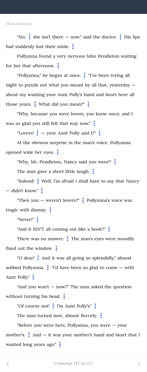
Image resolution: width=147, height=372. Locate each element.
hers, (60, 325)
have (95, 181)
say (110, 181)
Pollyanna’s (98, 200)
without (14, 296)
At (19, 142)
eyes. (49, 152)
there (58, 37)
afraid (68, 181)
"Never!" (25, 219)
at (66, 75)
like (82, 229)
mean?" (77, 104)
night (11, 85)
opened (13, 152)
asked (97, 287)
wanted (13, 344)
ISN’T (38, 229)
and (100, 94)
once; (114, 114)
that (26, 66)
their (50, 46)
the (96, 37)
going (78, 258)
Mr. (34, 162)
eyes (99, 239)
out (43, 85)
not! (45, 306)
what (54, 85)
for (9, 66)
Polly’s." (84, 306)
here (123, 94)
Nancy (70, 162)
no (43, 239)
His (127, 37)
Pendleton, (50, 162)
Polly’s (75, 94)
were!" (104, 162)
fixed (11, 248)
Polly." (23, 277)
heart (111, 94)
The (21, 171)
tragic (12, 210)
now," (76, 37)
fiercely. (89, 315)
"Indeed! (25, 181)
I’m (57, 181)
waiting (128, 56)
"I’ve (92, 75)
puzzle (31, 85)
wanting (36, 94)
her (17, 66)
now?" (62, 287)
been (104, 75)
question (122, 287)
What (44, 104)
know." (31, 190)
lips (136, 37)
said (87, 37)
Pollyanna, (78, 325)
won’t (43, 287)
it (29, 229)
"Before (24, 325)
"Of (20, 306)
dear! (29, 258)
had (10, 46)
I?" (93, 133)
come (111, 267)
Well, (47, 181)
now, (58, 315)
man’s (89, 142)
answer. (56, 239)
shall (83, 181)
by (87, 85)
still (45, 123)
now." (85, 123)
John (91, 56)
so (18, 123)
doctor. (109, 37)
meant (76, 85)
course (32, 306)
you (65, 85)
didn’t (17, 190)
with (25, 210)
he (45, 75)
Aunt (62, 94)
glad (26, 123)
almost (124, 258)
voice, (102, 142)
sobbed (13, 267)
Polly (75, 133)
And (46, 258)
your (51, 94)
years (39, 344)
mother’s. (15, 335)
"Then (23, 200)
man (31, 171)
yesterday (119, 85)
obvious (40, 142)
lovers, (78, 114)
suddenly (25, 46)
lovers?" (71, 200)
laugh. (83, 171)
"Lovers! (25, 133)
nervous (76, 56)
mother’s (83, 335)
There (23, 239)
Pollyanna (27, 56)
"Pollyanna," (29, 75)
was (10, 123)
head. (55, 296)
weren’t (54, 200)
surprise (58, 142)
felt (54, 123)
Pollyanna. (33, 267)
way (74, 123)
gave (42, 171)
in (71, 142)
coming (60, 229)
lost (40, 46)
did (55, 104)
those (11, 104)
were (64, 114)
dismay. (39, 210)
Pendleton (108, 56)
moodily (125, 239)
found (45, 56)
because (39, 114)
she (36, 37)
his (44, 296)
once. (75, 75)
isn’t (46, 37)
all (127, 75)
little (70, 171)
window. (44, 248)
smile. (63, 46)
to (21, 85)
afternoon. (43, 66)
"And (21, 229)
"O (19, 258)
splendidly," (104, 258)
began (55, 75)
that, (103, 85)
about (12, 94)
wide (28, 152)
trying (116, 75)
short (58, 171)
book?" (98, 229)
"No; (21, 37)
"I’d (54, 267)
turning (32, 296)
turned (45, 315)
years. (25, 104)
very (61, 56)
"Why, (23, 114)
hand (89, 94)
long (27, 344)
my (23, 94)
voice (117, 200)
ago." (51, 344)
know (101, 114)
